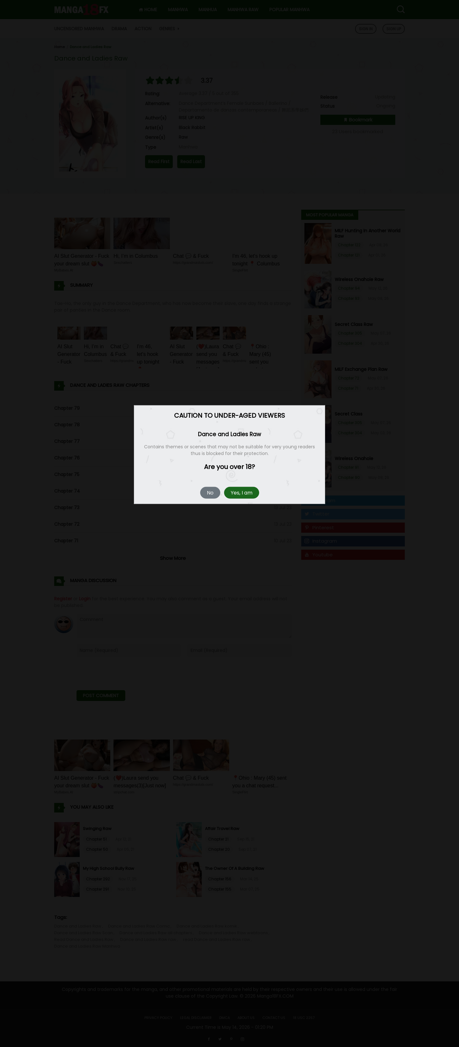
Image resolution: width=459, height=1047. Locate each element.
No (210, 492)
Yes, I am (241, 492)
